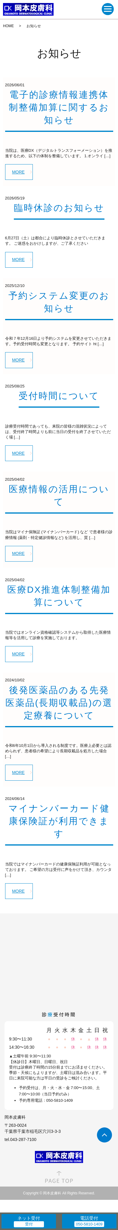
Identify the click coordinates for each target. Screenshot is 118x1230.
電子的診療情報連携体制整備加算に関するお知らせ (59, 107)
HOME (8, 26)
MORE (18, 172)
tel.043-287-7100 (20, 1139)
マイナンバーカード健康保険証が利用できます (59, 821)
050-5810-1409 (59, 1100)
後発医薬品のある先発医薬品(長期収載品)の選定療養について (59, 702)
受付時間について (59, 396)
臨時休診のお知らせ (59, 208)
